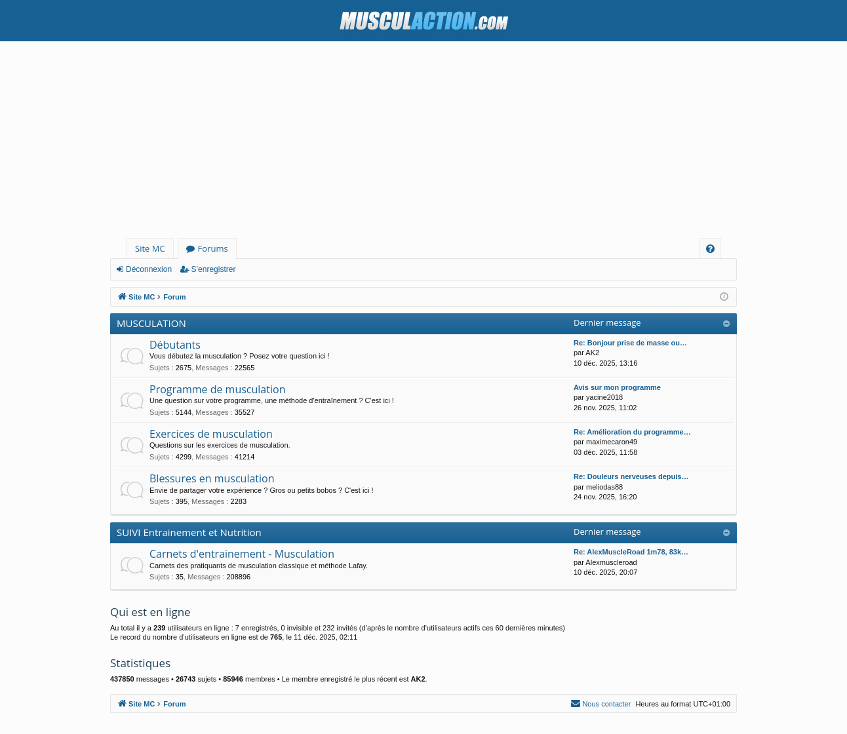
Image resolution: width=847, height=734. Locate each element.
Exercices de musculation (211, 434)
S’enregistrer (213, 269)
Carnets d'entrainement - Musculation (241, 554)
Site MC (150, 248)
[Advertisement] (423, 139)
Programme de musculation (217, 389)
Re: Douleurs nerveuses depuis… (631, 476)
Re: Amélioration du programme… (632, 432)
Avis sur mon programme (617, 387)
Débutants (175, 345)
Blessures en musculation (212, 478)
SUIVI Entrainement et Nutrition (189, 532)
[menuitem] (710, 249)
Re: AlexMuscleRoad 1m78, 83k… (631, 552)
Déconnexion (149, 269)
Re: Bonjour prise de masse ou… (630, 343)
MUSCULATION (151, 323)
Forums (213, 248)
